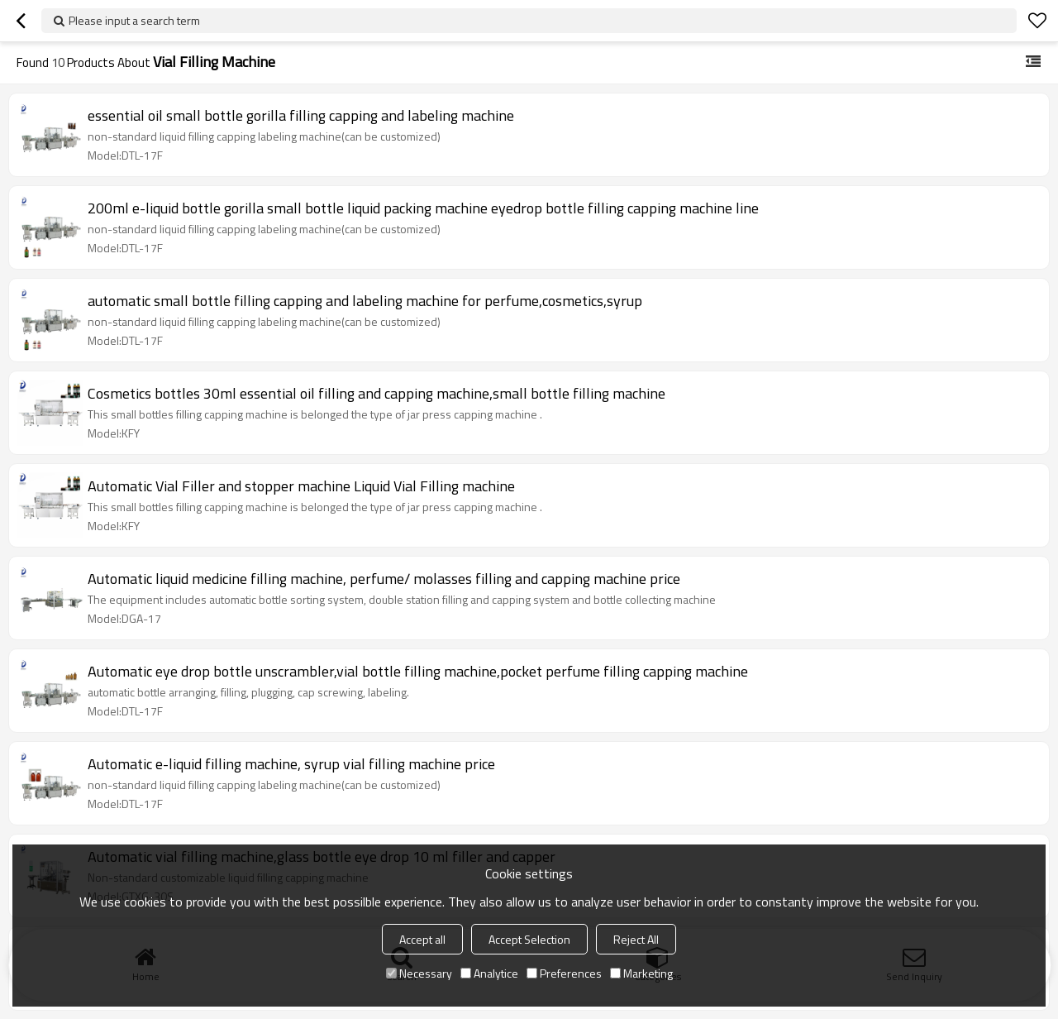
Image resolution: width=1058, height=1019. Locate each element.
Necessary (419, 973)
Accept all (422, 939)
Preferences (564, 973)
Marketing (641, 973)
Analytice (489, 973)
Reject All (636, 939)
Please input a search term (134, 20)
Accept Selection (529, 939)
